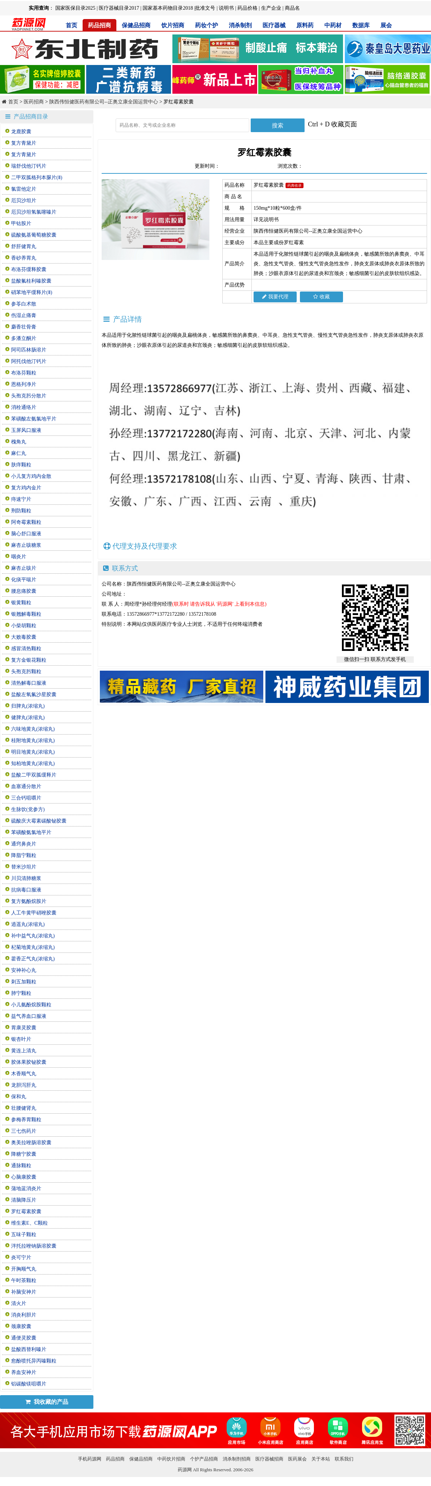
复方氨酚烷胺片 (28, 901)
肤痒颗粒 (21, 464)
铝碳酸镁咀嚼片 (28, 1384)
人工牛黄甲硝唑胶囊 (33, 913)
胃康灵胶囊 (23, 1027)
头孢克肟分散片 (28, 396)
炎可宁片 (21, 1257)
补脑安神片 (23, 1292)
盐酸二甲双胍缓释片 (33, 775)
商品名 (292, 8)
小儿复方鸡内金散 (31, 476)
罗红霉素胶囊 (26, 1211)
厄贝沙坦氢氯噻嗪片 (33, 212)
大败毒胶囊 (23, 637)
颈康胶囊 (21, 1326)
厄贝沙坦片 (23, 200)
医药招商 (34, 101)
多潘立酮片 (23, 338)
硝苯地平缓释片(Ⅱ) (31, 292)
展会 (386, 25)
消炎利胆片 (23, 1315)
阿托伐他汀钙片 (28, 361)
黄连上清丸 (23, 1050)
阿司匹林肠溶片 (28, 350)
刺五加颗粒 (23, 981)
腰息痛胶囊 (23, 591)
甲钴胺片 (21, 223)
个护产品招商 (204, 1459)
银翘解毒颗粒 (26, 614)
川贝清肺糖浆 (26, 878)
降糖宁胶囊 (23, 1154)
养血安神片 (23, 1372)
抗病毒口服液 (26, 890)
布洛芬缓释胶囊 (28, 269)
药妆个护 (206, 25)
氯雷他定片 (23, 189)
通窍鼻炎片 (23, 844)
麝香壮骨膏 (23, 327)
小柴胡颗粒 (23, 625)
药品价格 (247, 8)
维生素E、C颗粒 (29, 1223)
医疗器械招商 (269, 1459)
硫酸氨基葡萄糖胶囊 (33, 235)
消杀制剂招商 (237, 1459)
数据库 (361, 25)
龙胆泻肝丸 (23, 1085)
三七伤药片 (23, 1131)
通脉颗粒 (21, 1165)
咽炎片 (18, 556)
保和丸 (18, 1096)
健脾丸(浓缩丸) (28, 717)
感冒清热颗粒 (26, 648)
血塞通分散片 (26, 786)
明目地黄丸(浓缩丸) (33, 752)
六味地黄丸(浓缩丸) (33, 729)
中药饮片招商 (171, 1459)
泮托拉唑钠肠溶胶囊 (33, 1246)
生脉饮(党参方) (28, 809)
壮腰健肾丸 (23, 1108)
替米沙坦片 (23, 867)
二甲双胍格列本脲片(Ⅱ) (36, 177)
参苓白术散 (23, 304)
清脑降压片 (23, 1200)
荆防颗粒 (21, 510)
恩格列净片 (23, 384)
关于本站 (320, 1459)
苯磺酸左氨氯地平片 (33, 418)
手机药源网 (89, 1459)
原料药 (305, 25)
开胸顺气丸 (23, 1269)
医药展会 (297, 1459)
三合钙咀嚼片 (26, 798)
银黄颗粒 (21, 602)
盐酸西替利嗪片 (28, 1349)
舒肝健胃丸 (23, 246)
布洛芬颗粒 (23, 373)
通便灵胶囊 (23, 1338)
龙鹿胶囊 (21, 131)
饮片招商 (172, 25)
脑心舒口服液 (26, 533)
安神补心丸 (23, 970)
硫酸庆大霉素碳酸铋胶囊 (38, 821)
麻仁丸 (18, 453)
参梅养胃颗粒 (26, 1119)
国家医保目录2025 (75, 8)
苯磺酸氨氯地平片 (31, 832)
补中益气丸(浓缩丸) (33, 935)
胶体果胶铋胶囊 (28, 1062)
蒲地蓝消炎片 (26, 1188)
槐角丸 (18, 441)
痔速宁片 (21, 499)
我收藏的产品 (46, 1402)
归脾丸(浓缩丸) (28, 706)
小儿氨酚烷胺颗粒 (31, 1004)
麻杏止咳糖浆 (26, 545)
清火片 (18, 1303)
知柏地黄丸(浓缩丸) (33, 763)
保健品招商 (136, 25)
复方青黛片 (23, 143)
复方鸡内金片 (26, 487)
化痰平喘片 (23, 579)
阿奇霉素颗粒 (26, 522)
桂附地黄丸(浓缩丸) (33, 740)
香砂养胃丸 (23, 258)
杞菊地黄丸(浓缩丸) (33, 947)
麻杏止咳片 (23, 568)
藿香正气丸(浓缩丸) (33, 958)
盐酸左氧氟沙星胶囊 (33, 694)
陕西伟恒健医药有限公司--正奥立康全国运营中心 (103, 101)
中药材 (333, 25)
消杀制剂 (240, 25)
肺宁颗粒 (21, 993)
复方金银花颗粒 (28, 660)
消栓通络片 (23, 407)
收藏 (321, 296)
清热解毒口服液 (28, 683)
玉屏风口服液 (26, 430)
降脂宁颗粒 (23, 855)
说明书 (226, 8)
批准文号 (205, 8)
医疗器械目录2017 (119, 8)
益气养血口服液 (28, 1016)
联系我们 (344, 1459)
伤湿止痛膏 (23, 315)
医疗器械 (274, 25)
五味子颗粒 (23, 1234)
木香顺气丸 (23, 1073)
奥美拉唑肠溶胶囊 (31, 1142)
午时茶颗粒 (23, 1280)
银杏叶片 (21, 1039)
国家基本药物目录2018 (168, 8)
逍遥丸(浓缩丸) (28, 924)
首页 (71, 25)
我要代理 (275, 296)
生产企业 (271, 8)
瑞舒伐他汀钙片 (28, 166)
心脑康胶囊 (23, 1177)
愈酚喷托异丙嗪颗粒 (33, 1361)
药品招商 (99, 25)
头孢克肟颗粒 (26, 671)
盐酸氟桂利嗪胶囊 (31, 281)
